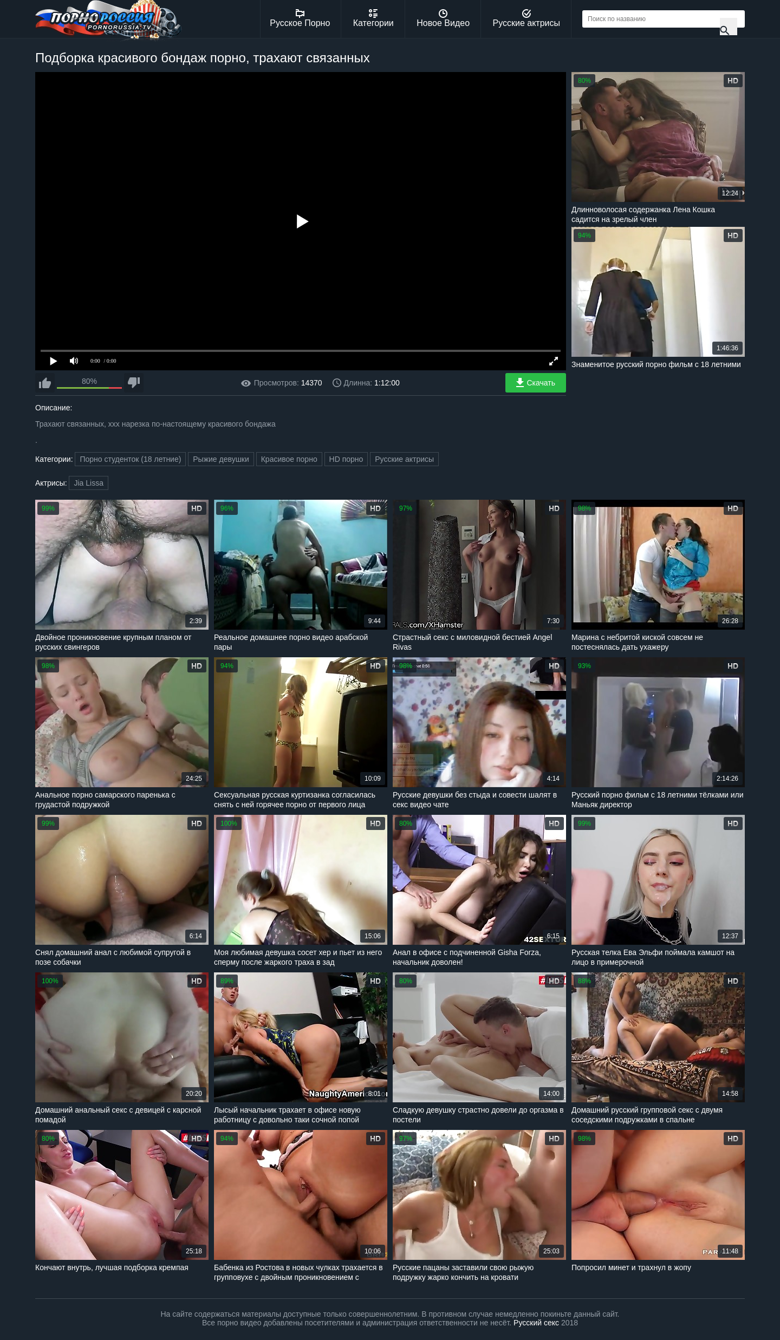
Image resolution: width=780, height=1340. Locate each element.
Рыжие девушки (221, 459)
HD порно (346, 459)
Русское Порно (300, 18)
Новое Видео (443, 18)
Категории (373, 18)
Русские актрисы (526, 18)
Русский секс (536, 1322)
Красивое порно (289, 459)
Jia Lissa (88, 483)
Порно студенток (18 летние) (130, 459)
